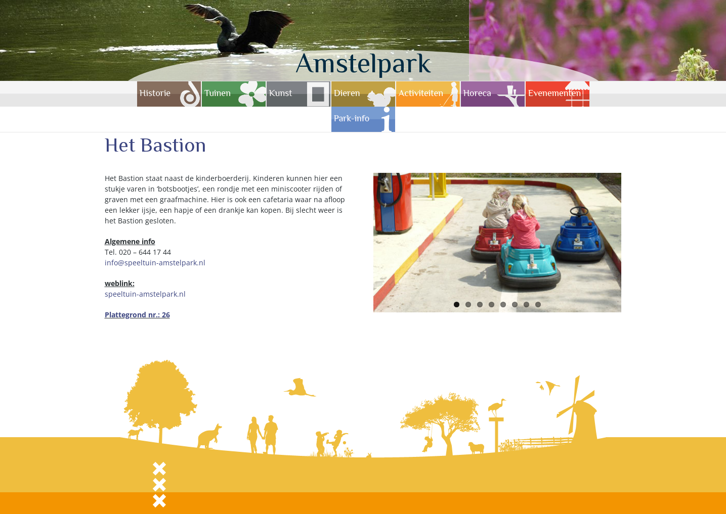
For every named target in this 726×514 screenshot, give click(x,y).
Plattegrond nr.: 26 (137, 314)
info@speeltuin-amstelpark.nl (155, 262)
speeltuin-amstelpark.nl (145, 294)
